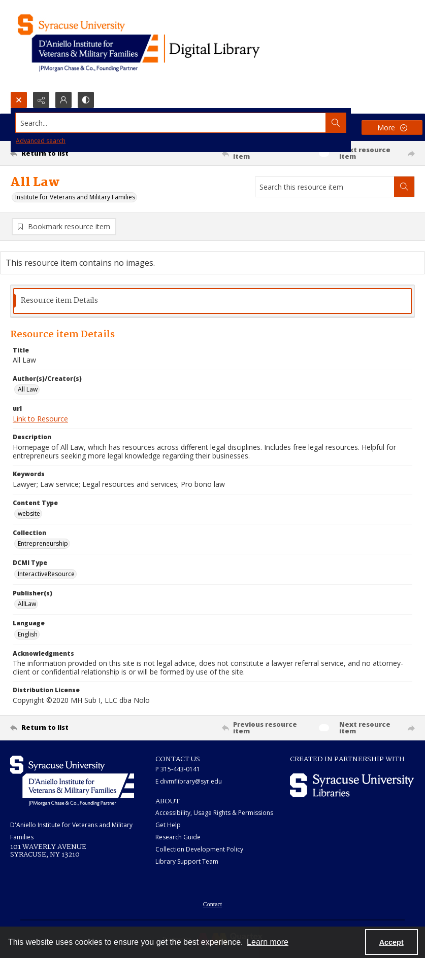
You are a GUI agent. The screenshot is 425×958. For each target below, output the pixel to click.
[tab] (212, 301)
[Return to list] (63, 153)
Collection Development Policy (199, 849)
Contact (212, 904)
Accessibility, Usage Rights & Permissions (214, 812)
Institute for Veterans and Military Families (75, 197)
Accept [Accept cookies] (391, 942)
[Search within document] (404, 186)
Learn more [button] (267, 942)
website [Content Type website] (29, 513)
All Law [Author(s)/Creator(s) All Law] (28, 389)
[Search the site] (170, 122)
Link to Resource (40, 418)
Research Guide (178, 837)
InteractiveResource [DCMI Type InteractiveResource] (46, 574)
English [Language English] (28, 634)
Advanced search (41, 140)
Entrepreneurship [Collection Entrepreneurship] (43, 543)
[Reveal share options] (41, 100)
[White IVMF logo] (72, 781)
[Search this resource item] (324, 186)
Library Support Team (186, 861)
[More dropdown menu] (392, 127)
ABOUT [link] (167, 801)
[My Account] (63, 100)
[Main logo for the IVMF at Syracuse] (162, 45)
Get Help (168, 825)
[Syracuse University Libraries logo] (352, 785)
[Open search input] (19, 100)
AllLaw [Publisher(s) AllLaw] (27, 603)
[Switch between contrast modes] (86, 100)
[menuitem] (212, 903)
